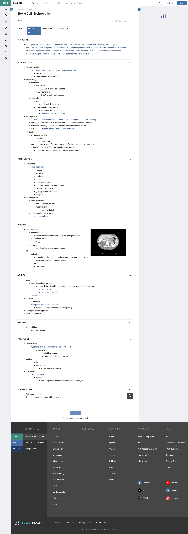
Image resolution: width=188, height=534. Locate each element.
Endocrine (57, 498)
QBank (112, 443)
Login (182, 3)
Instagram (173, 498)
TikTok (143, 498)
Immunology (58, 455)
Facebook (144, 483)
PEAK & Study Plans (146, 436)
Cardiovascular (59, 492)
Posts (111, 467)
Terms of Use (101, 522)
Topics (112, 455)
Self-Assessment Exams (148, 449)
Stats (55, 486)
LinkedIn (172, 490)
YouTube (172, 483)
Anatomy (56, 436)
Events (112, 479)
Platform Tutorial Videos (176, 443)
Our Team (70, 522)
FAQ (167, 436)
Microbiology (58, 461)
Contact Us (170, 467)
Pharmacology (59, 473)
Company (57, 522)
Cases (112, 449)
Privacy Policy (85, 522)
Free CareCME (144, 455)
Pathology (57, 467)
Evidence (113, 461)
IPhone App (171, 455)
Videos (112, 473)
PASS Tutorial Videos (175, 449)
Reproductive (58, 479)
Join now (170, 3)
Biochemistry (58, 443)
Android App (171, 461)
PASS (140, 443)
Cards (111, 436)
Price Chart (142, 461)
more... (56, 504)
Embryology (58, 449)
